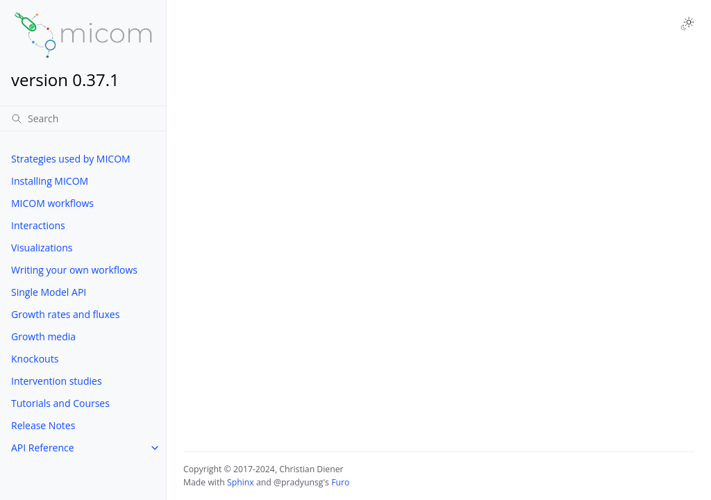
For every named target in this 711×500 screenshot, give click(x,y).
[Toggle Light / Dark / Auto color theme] (687, 24)
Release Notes (43, 425)
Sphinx (240, 482)
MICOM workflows (52, 203)
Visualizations (42, 247)
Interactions (38, 225)
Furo (340, 482)
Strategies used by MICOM (71, 158)
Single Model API (48, 292)
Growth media (43, 336)
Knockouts (34, 358)
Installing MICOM (49, 181)
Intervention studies (56, 381)
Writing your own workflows (74, 269)
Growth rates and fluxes (65, 314)
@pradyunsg (298, 482)
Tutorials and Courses (60, 403)
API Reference (42, 447)
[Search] (83, 118)
